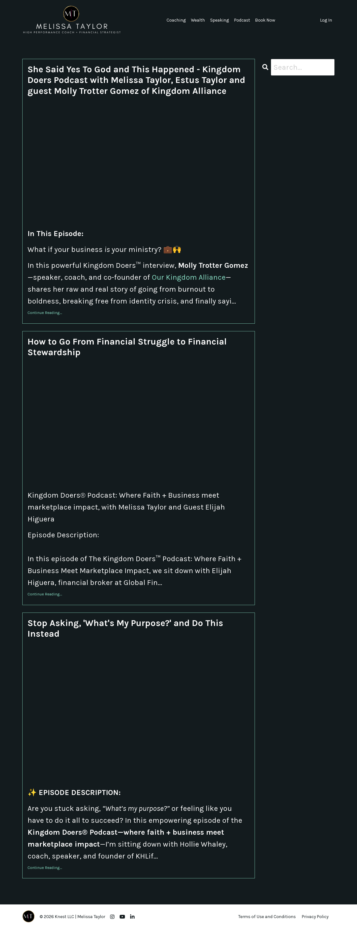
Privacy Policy (315, 916)
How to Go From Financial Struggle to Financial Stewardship (127, 346)
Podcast (242, 20)
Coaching (176, 20)
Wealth (198, 20)
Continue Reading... (45, 312)
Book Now (265, 20)
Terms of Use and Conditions (267, 916)
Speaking (219, 20)
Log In (326, 20)
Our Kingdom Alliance (189, 277)
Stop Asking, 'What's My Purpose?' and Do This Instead (125, 628)
